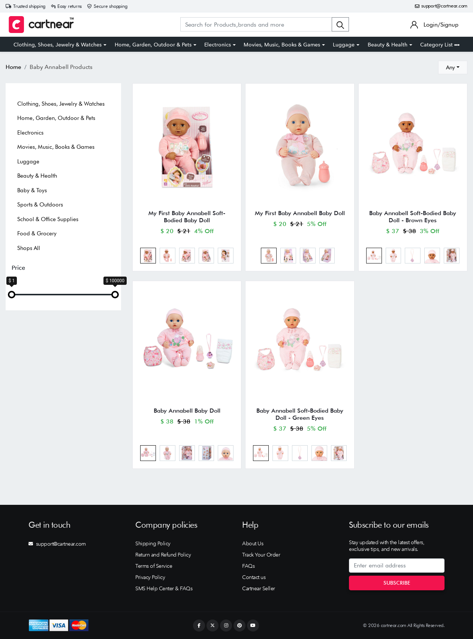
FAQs (248, 566)
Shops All (28, 248)
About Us (252, 543)
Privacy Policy (150, 577)
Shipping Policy (153, 543)
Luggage (344, 44)
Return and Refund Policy (163, 554)
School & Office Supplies (47, 219)
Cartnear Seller (258, 588)
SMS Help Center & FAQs (163, 588)
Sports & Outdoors (40, 204)
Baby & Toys (32, 190)
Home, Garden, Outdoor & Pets (153, 44)
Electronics (217, 44)
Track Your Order (261, 554)
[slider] (11, 294)
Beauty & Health (387, 44)
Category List (440, 44)
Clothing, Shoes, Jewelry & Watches (57, 44)
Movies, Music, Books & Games (282, 44)
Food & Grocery (37, 233)
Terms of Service (153, 566)
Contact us (253, 577)
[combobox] (452, 67)
